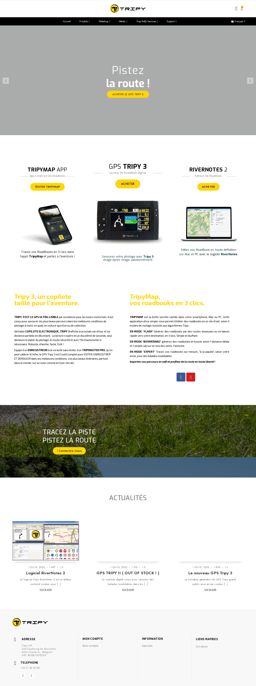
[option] (128, 80)
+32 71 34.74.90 (30, 651)
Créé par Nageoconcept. (24, 681)
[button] (69, 450)
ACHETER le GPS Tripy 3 (128, 94)
